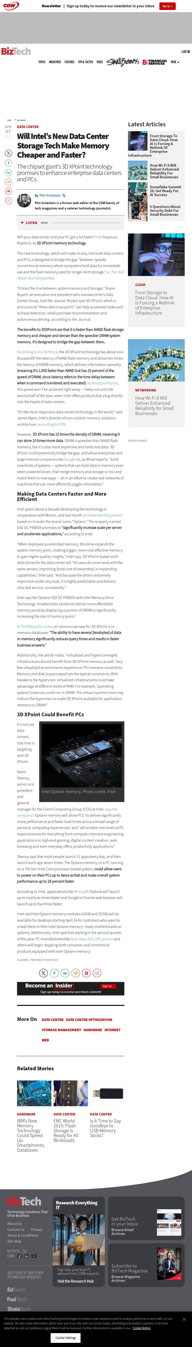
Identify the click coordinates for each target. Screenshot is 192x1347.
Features (69, 61)
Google (70, 459)
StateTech (19, 1309)
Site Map (14, 1241)
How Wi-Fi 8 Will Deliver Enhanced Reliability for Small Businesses (164, 171)
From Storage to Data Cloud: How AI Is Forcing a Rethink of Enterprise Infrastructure (153, 145)
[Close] (184, 1319)
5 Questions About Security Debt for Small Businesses (165, 210)
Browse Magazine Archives (125, 1279)
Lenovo (107, 938)
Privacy (37, 1229)
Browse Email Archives (122, 1232)
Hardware (92, 1030)
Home (9, 120)
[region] (96, 1329)
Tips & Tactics (85, 61)
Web (45, 1040)
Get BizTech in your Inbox (124, 1222)
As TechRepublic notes (34, 626)
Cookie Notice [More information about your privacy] (141, 1328)
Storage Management (61, 1030)
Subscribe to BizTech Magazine (129, 1268)
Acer (74, 938)
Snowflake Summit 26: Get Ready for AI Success (165, 191)
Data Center (21, 120)
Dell (90, 938)
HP (97, 938)
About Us (14, 1223)
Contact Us (16, 1229)
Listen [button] (31, 223)
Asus (82, 938)
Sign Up (166, 6)
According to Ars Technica (37, 351)
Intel (98, 237)
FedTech (17, 1299)
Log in (186, 51)
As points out (102, 383)
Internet (112, 1030)
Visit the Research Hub (75, 1281)
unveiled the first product (102, 515)
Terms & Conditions (22, 1235)
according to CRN (51, 424)
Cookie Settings (65, 1338)
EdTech (16, 1289)
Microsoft (81, 891)
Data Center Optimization (89, 1019)
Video (100, 61)
